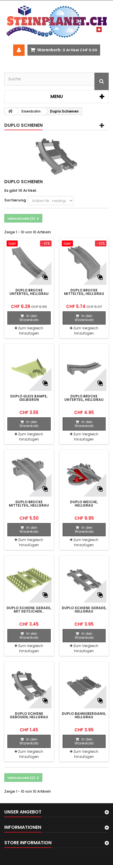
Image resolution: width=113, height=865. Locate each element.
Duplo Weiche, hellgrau (84, 503)
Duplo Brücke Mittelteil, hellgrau (84, 292)
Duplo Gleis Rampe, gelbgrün (28, 398)
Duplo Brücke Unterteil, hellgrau (29, 292)
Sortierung (15, 200)
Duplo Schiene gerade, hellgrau (84, 609)
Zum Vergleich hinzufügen (30, 331)
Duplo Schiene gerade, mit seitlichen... (29, 609)
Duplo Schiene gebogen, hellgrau (29, 715)
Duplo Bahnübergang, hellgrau (84, 715)
